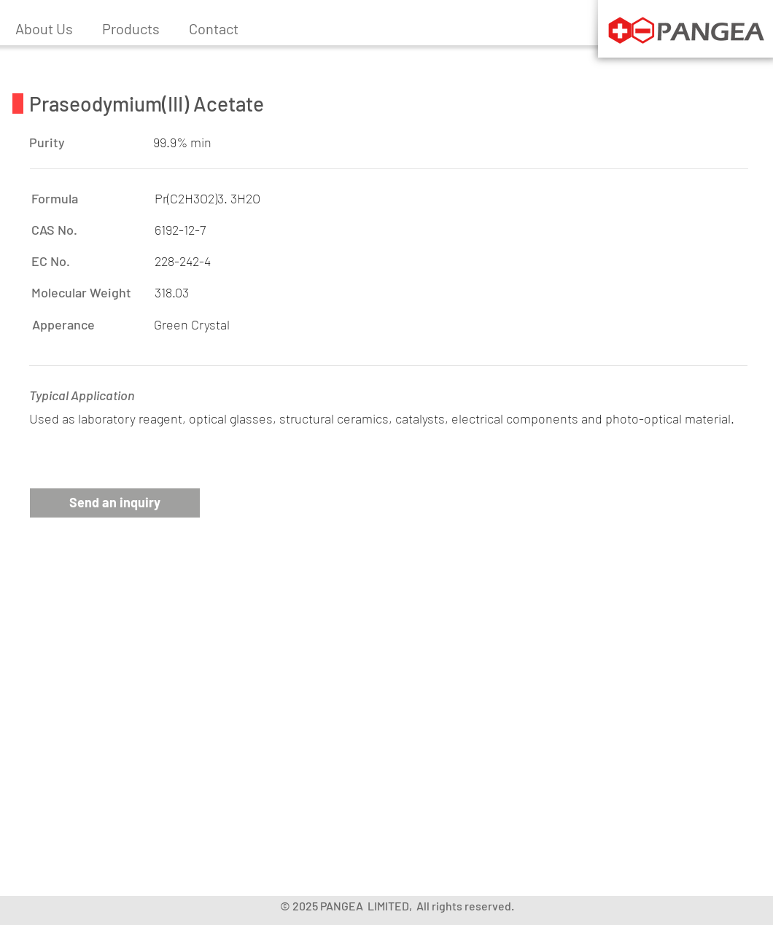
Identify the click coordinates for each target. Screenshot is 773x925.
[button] (131, 28)
